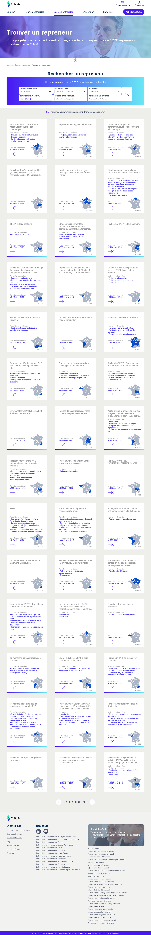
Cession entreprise (63, 11)
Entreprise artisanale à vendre (99, 917)
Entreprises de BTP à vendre (99, 857)
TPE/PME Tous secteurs (21, 223)
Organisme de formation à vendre (101, 923)
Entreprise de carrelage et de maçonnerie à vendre (107, 893)
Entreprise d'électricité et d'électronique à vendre (107, 870)
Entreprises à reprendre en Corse (49, 848)
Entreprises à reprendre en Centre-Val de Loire (54, 845)
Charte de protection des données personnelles (50, 933)
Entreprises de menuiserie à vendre (102, 854)
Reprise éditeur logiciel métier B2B (75, 124)
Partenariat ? (94, 88)
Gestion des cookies (76, 933)
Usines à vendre (94, 848)
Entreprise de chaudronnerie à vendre (102, 920)
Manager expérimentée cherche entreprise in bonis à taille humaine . (124, 511)
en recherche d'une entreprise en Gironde (25, 659)
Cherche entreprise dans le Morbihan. (120, 605)
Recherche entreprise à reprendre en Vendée (25, 759)
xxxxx (12, 508)
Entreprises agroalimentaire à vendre (102, 898)
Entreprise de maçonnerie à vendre (101, 915)
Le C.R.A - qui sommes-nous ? (19, 830)
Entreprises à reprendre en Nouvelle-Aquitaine (54, 861)
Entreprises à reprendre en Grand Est (51, 850)
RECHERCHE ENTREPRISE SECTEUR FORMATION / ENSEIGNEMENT (75, 561)
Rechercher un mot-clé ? (64, 96)
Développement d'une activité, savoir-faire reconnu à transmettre (124, 171)
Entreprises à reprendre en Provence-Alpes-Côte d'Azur (58, 870)
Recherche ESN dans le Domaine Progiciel (25, 318)
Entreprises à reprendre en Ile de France (52, 853)
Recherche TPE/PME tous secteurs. (124, 223)
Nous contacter (13, 845)
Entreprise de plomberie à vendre (101, 882)
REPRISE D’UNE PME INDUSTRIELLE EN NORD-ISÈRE (122, 462)
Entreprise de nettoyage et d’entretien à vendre (106, 895)
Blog (8, 841)
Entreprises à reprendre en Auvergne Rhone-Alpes (56, 837)
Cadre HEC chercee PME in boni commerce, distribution (73, 659)
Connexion (11, 853)
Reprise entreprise (34, 11)
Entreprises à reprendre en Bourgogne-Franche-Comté (58, 839)
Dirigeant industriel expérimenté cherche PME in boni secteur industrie (123, 270)
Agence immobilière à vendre (99, 868)
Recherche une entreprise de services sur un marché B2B (23, 705)
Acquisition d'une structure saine (123, 317)
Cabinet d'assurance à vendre (99, 901)
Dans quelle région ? (28, 88)
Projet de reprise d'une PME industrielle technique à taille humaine (23, 463)
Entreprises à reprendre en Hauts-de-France (54, 856)
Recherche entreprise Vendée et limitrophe (122, 705)
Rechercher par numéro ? (99, 96)
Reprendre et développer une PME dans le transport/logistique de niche (26, 365)
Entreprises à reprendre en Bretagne (50, 842)
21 (84, 802)
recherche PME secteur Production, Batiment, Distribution (26, 561)
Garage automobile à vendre (99, 873)
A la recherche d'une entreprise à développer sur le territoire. (74, 364)
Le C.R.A (11, 11)
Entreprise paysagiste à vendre (100, 912)
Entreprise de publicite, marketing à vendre (105, 884)
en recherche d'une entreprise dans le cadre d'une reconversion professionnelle (75, 760)
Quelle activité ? (61, 88)
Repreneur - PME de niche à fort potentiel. (122, 659)
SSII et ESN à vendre (96, 862)
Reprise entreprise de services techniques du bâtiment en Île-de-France (74, 172)
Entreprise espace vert (96, 906)
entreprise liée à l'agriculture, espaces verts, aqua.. (72, 509)
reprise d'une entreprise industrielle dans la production (75, 318)
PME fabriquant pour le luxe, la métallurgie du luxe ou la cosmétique (24, 127)
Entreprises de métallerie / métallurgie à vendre (106, 859)
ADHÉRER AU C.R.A (134, 12)
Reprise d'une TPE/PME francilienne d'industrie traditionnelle (26, 605)
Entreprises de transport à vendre (101, 851)
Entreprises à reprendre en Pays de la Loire (53, 867)
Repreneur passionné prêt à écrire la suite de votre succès (75, 462)
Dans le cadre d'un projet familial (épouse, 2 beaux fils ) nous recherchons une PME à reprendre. (26, 172)
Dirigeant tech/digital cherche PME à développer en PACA (26, 412)
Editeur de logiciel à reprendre (99, 890)
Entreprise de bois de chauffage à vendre (104, 904)
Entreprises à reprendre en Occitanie (51, 864)
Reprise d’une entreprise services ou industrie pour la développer (74, 412)
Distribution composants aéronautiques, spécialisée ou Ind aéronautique (123, 127)
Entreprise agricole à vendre (99, 887)
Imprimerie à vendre (96, 876)
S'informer (88, 11)
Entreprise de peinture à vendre (100, 879)
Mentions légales (13, 849)
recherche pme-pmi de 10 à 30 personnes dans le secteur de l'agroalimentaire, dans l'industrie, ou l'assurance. (75, 608)
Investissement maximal (30, 96)
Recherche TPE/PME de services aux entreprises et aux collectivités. (124, 364)
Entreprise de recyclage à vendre (100, 909)
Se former (108, 11)
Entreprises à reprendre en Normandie (51, 859)
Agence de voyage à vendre (98, 865)
